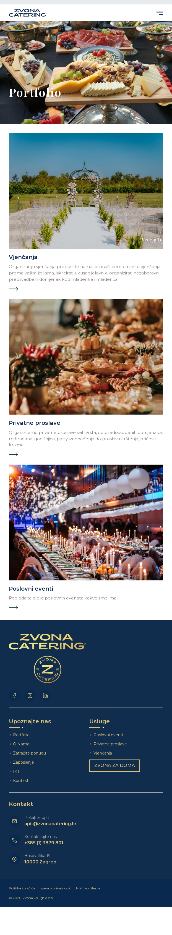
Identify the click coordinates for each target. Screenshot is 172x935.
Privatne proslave (110, 744)
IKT (16, 771)
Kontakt (20, 780)
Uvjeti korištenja (87, 888)
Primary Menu (160, 13)
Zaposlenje (23, 762)
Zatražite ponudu (30, 753)
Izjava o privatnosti (55, 888)
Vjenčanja (102, 753)
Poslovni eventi (108, 734)
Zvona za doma (114, 765)
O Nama (21, 744)
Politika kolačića (22, 888)
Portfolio (21, 734)
